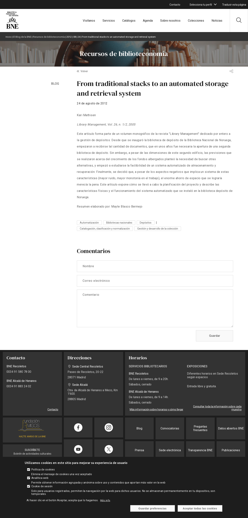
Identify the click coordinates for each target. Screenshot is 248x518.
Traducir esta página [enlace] (234, 4)
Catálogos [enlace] (128, 20)
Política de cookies (43, 473)
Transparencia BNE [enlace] (200, 450)
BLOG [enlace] (55, 83)
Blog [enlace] (139, 428)
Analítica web (39, 482)
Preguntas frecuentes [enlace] (200, 428)
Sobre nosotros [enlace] (170, 20)
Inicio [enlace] (8, 36)
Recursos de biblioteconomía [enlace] (49, 36)
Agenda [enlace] (148, 20)
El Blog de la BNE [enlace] (22, 36)
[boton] (215, 4)
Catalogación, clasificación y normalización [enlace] (105, 228)
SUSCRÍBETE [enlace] (32, 449)
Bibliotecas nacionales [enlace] (119, 222)
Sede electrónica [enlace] (170, 450)
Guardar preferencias (152, 512)
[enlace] (12, 28)
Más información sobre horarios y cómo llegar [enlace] (156, 409)
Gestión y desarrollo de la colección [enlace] (157, 228)
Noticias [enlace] (217, 20)
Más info (105, 504)
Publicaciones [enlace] (231, 450)
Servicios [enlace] (109, 20)
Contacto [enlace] (174, 4)
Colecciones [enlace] (196, 20)
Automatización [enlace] (89, 222)
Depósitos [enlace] (145, 222)
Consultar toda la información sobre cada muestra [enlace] (217, 408)
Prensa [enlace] (139, 450)
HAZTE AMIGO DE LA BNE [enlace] (32, 436)
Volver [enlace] (84, 71)
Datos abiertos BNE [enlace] (231, 428)
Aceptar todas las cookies (200, 512)
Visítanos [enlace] (89, 20)
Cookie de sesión (42, 490)
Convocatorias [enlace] (170, 428)
